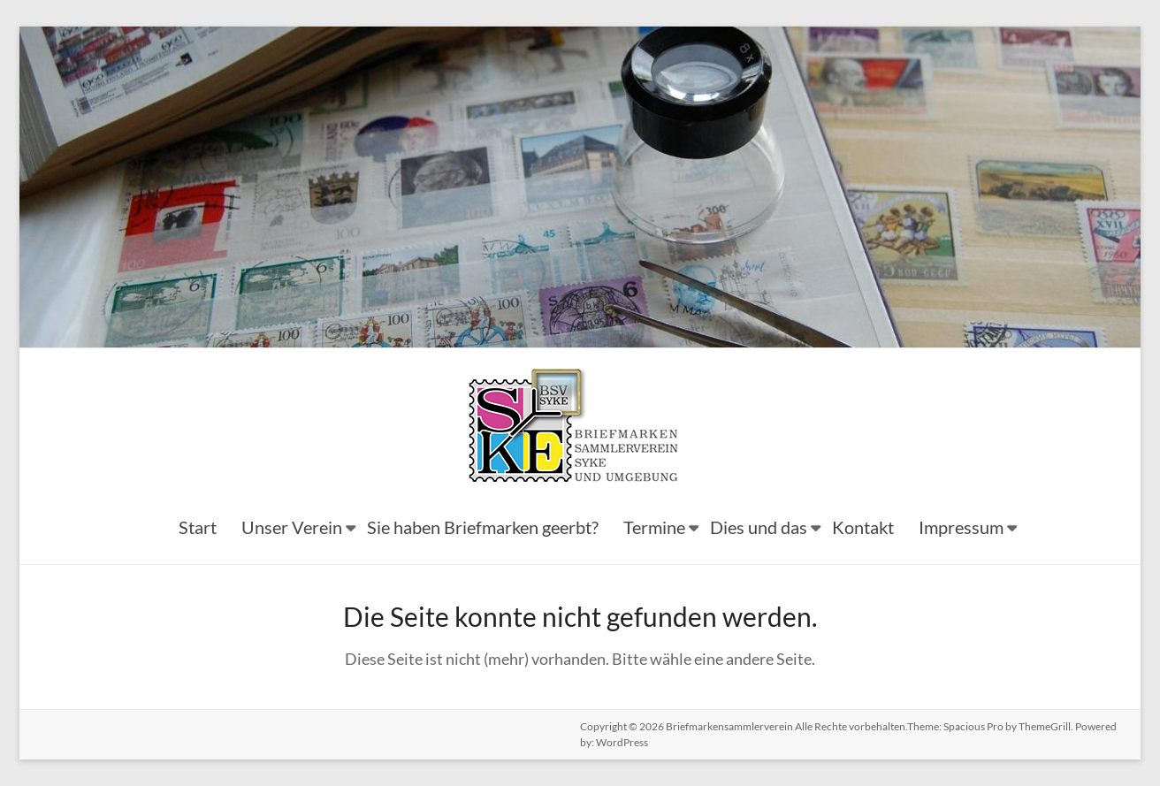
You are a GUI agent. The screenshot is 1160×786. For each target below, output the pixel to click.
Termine (654, 527)
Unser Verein (291, 527)
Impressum (961, 527)
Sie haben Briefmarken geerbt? (483, 527)
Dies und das (758, 527)
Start (198, 527)
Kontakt (863, 527)
